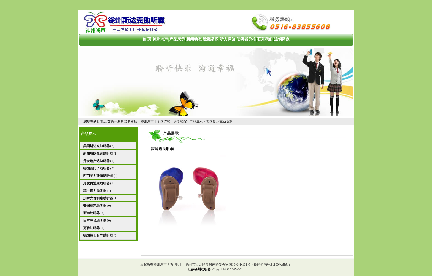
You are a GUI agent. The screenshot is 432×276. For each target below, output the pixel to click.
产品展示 (177, 39)
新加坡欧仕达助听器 (98, 153)
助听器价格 (246, 39)
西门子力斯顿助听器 (98, 176)
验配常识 (210, 39)
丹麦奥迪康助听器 (96, 183)
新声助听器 (91, 213)
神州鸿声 (160, 39)
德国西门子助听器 (96, 168)
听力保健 (227, 39)
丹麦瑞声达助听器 (96, 161)
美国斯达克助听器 (219, 121)
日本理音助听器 (94, 220)
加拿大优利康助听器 (98, 198)
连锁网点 (282, 39)
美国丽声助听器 (94, 206)
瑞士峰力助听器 (94, 191)
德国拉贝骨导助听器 (98, 235)
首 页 (146, 39)
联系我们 (265, 39)
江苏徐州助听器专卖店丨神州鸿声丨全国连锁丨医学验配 (145, 121)
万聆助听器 (91, 228)
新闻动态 (194, 39)
